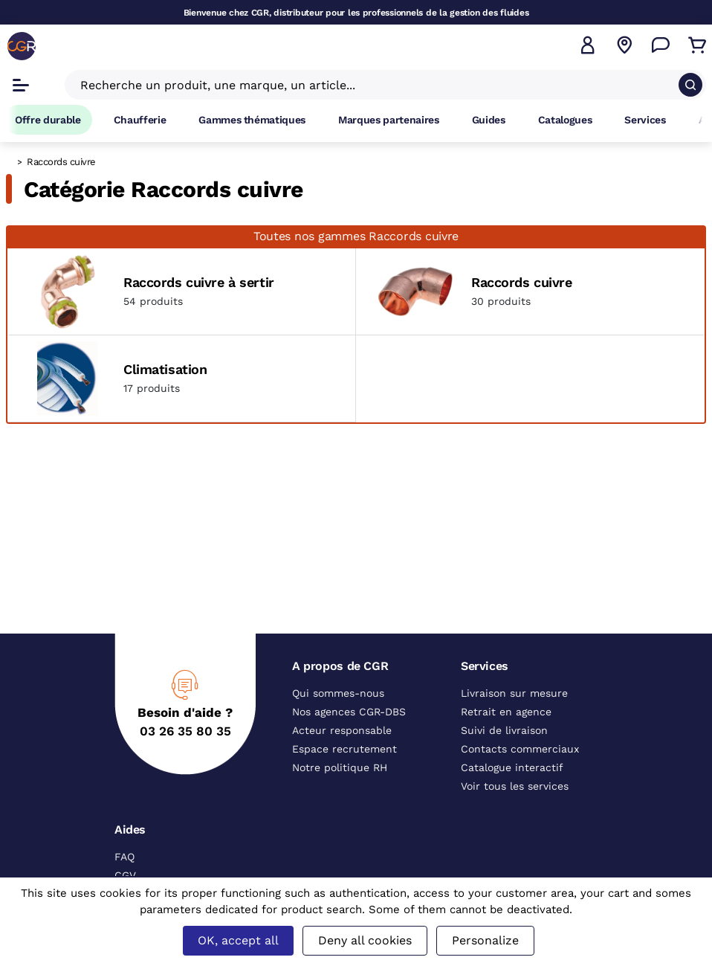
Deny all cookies (365, 940)
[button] (588, 45)
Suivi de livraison (504, 730)
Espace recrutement (344, 749)
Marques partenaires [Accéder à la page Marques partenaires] (388, 120)
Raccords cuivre (521, 282)
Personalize (485, 940)
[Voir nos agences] (624, 45)
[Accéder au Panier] (697, 45)
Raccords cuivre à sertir (198, 282)
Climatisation (165, 369)
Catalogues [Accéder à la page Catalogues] (565, 120)
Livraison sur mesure (514, 693)
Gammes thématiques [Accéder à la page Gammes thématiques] (251, 120)
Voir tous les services (515, 786)
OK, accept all (238, 940)
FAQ (124, 857)
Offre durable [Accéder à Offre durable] (48, 120)
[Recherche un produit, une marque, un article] (376, 85)
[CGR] (21, 46)
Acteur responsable (342, 730)
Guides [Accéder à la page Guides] (488, 120)
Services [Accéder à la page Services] (644, 120)
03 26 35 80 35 (185, 731)
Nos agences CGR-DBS (349, 712)
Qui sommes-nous (338, 693)
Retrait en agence (506, 712)
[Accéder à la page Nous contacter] (661, 45)
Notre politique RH (339, 767)
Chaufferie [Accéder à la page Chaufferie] (140, 120)
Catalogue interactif (512, 767)
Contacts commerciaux (520, 749)
